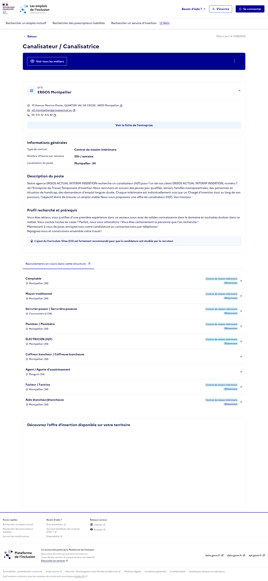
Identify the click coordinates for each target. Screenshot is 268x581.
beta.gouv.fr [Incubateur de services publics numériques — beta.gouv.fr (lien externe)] (213, 555)
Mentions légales (132, 571)
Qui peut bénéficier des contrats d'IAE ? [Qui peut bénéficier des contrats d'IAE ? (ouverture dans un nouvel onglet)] (63, 530)
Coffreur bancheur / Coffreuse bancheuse (55, 354)
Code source (52, 571)
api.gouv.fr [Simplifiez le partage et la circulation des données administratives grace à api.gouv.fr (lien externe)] (255, 555)
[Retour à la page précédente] (31, 36)
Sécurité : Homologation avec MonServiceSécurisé (91, 571)
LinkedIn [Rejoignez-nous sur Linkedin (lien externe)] (96, 524)
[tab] (58, 264)
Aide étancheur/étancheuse (45, 400)
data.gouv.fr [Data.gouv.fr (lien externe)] (234, 555)
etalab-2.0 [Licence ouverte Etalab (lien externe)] (79, 576)
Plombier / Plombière (40, 324)
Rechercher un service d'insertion (140, 23)
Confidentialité (177, 571)
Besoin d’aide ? (192, 9)
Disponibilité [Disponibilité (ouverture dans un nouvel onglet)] (52, 536)
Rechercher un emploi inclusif (26, 23)
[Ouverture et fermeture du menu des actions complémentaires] (235, 61)
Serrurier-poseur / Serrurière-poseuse (51, 309)
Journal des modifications (16, 536)
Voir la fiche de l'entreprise (134, 125)
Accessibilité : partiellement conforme (22, 571)
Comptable (33, 278)
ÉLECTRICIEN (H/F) (39, 339)
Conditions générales (155, 571)
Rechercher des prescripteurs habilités (78, 23)
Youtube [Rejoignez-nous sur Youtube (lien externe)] (96, 529)
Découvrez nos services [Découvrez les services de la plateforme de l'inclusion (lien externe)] (53, 560)
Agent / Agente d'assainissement (48, 369)
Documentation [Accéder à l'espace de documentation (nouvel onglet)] (54, 524)
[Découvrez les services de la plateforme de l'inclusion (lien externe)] (20, 554)
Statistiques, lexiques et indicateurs (207, 571)
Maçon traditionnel (39, 293)
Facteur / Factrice (38, 384)
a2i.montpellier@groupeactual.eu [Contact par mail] (52, 110)
